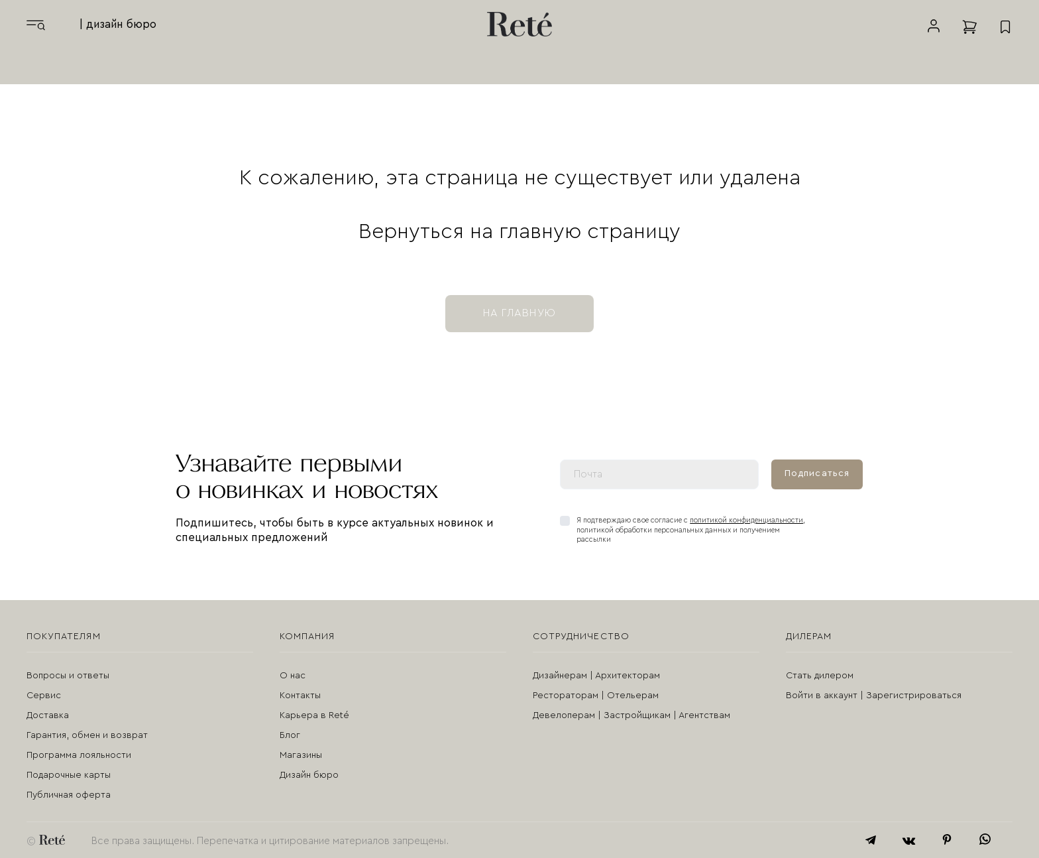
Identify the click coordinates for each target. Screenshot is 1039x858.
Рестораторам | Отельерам (596, 695)
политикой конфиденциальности (746, 520)
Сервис (44, 695)
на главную (519, 313)
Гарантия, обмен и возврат (87, 735)
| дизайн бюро (118, 24)
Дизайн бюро (309, 775)
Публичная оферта (69, 795)
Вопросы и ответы (68, 675)
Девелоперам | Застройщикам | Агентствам (631, 715)
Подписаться (817, 473)
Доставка (48, 715)
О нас (292, 675)
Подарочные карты (69, 775)
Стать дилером (819, 675)
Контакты (300, 695)
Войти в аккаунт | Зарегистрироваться (873, 695)
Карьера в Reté (314, 715)
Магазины (301, 755)
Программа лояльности (79, 755)
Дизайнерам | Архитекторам (596, 675)
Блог (290, 735)
